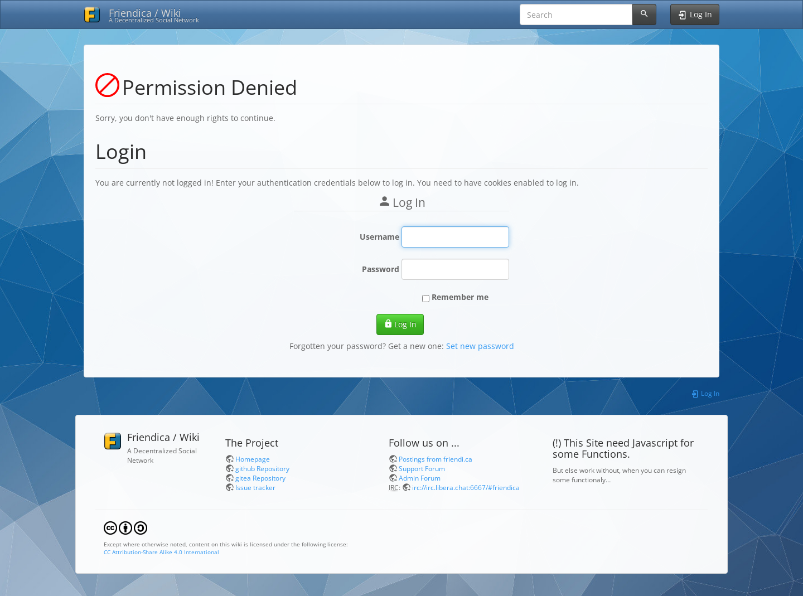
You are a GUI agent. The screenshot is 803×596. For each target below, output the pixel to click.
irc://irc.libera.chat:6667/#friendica (466, 487)
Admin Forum (420, 477)
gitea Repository (260, 477)
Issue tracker (255, 487)
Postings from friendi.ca (435, 458)
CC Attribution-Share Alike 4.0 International (161, 552)
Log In (400, 324)
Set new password (480, 346)
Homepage (252, 458)
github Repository (262, 468)
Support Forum (422, 468)
